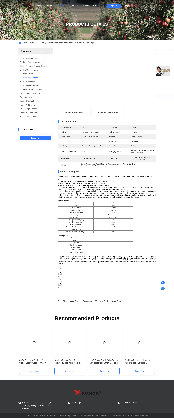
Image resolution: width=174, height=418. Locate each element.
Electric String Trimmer (72, 301)
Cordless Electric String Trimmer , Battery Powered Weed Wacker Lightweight (68, 361)
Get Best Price (121, 96)
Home (40, 6)
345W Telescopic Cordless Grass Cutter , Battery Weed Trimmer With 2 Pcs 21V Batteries (33, 361)
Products (64, 6)
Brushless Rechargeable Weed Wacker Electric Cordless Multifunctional (137, 361)
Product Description (108, 112)
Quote (114, 6)
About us (51, 6)
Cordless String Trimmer (113, 301)
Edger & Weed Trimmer (92, 301)
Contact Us (98, 6)
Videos (86, 6)
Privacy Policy (38, 416)
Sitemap (28, 416)
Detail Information (74, 112)
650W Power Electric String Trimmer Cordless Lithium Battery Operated (104, 361)
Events (75, 6)
